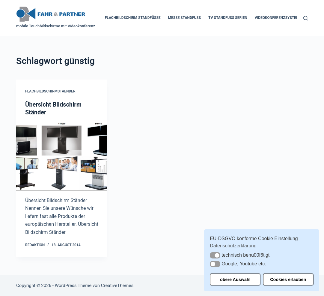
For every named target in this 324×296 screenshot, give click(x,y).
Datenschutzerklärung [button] (233, 245)
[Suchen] (305, 18)
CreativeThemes (117, 285)
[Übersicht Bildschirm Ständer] (61, 156)
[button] (215, 255)
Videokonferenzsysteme (278, 18)
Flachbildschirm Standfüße (133, 18)
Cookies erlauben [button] (288, 279)
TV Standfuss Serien (227, 18)
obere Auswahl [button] (235, 279)
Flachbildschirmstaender (50, 91)
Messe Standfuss (184, 18)
